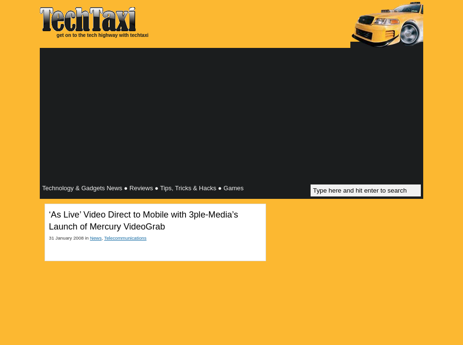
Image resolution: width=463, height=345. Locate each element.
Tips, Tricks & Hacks (188, 188)
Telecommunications (125, 238)
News (96, 238)
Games (233, 188)
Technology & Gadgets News (82, 188)
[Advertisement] (231, 117)
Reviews (141, 188)
